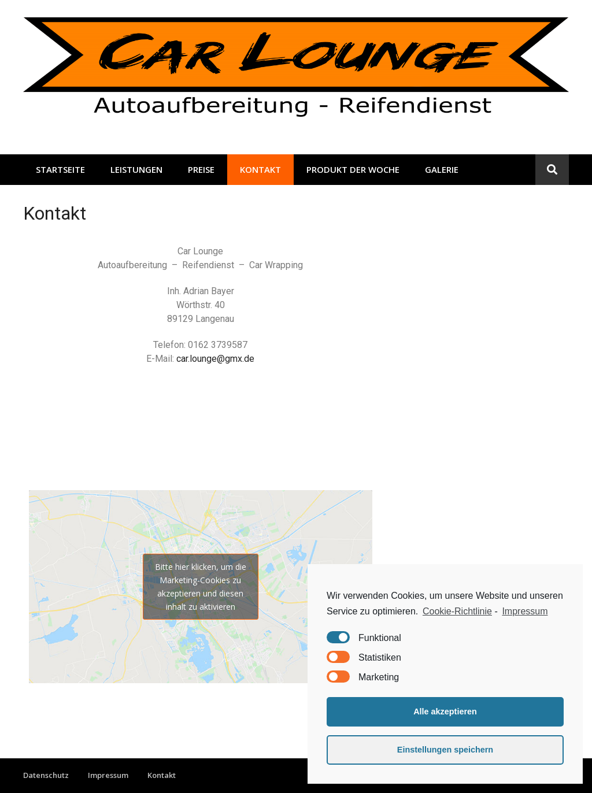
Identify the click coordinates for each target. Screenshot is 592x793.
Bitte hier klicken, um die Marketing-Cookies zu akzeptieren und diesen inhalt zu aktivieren (200, 586)
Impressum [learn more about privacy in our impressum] (524, 611)
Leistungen (136, 169)
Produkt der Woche (352, 169)
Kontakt (260, 169)
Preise (201, 169)
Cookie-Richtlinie (457, 611)
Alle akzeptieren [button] (445, 711)
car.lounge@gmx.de (215, 358)
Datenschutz (46, 775)
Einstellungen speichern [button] (445, 749)
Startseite (60, 169)
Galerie (441, 169)
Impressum (108, 775)
